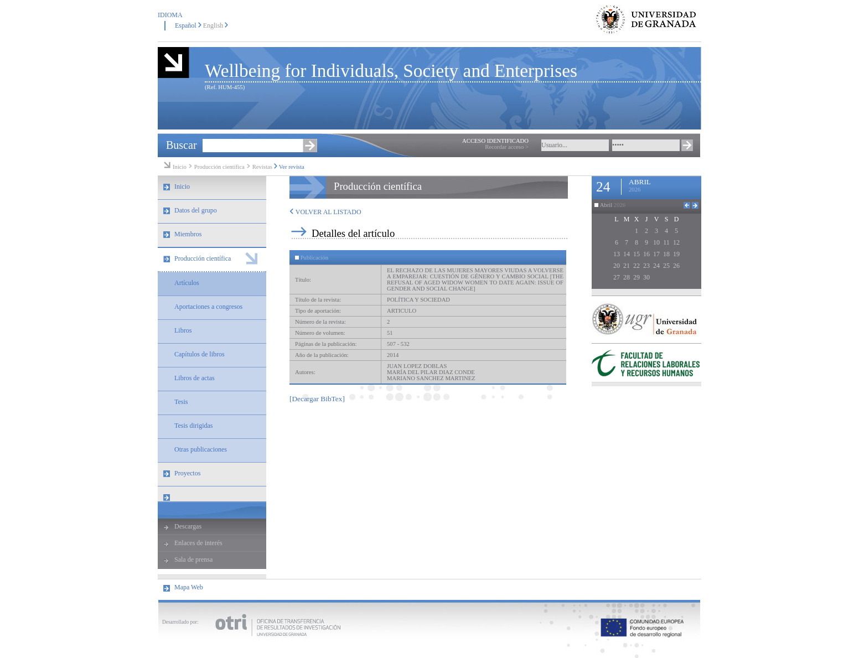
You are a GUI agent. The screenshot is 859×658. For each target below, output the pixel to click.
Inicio (180, 167)
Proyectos (187, 473)
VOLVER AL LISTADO (325, 212)
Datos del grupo (195, 210)
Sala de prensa (193, 559)
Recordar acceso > (507, 147)
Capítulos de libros (199, 354)
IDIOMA (170, 15)
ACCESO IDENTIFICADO (495, 141)
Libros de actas (194, 378)
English (213, 25)
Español (185, 25)
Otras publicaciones (200, 449)
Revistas (262, 167)
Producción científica (219, 167)
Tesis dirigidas (193, 425)
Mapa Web (188, 587)
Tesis (181, 402)
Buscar (181, 145)
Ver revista (291, 167)
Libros (183, 330)
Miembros (187, 234)
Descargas (187, 526)
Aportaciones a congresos (208, 306)
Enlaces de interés (198, 543)
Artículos (186, 283)
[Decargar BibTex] (317, 399)
